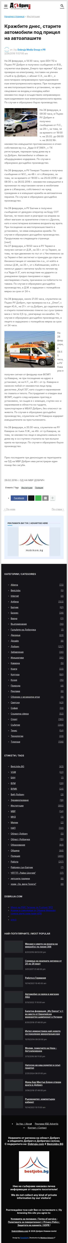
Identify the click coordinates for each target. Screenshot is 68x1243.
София (37, 708)
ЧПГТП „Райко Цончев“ (37, 872)
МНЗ (37, 816)
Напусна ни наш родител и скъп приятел (42, 1066)
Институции (33, 16)
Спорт (37, 719)
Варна (37, 618)
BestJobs (37, 590)
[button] (5, 6)
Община (37, 850)
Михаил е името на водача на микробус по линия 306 (41, 945)
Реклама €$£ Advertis (46, 1123)
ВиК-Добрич (37, 794)
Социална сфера (37, 713)
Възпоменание (37, 624)
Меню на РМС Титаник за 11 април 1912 (32, 907)
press (14, 919)
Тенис (37, 730)
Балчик (37, 607)
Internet (37, 596)
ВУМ (37, 783)
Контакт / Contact (37, 1127)
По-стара (57, 509)
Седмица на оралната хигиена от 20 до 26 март (43, 962)
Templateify (24, 1238)
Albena (37, 584)
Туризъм (37, 741)
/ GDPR (34, 1225)
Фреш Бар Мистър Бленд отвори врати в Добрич (43, 1083)
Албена (37, 601)
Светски (37, 702)
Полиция (39, 487)
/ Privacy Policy (33, 1222)
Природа (37, 685)
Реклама (37, 691)
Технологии (37, 736)
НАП (37, 828)
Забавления (37, 652)
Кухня (37, 680)
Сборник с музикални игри (37, 696)
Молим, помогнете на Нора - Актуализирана (41, 1049)
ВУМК (37, 788)
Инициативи (37, 657)
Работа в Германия (35, 977)
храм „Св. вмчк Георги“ (37, 884)
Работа (37, 861)
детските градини (37, 878)
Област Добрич (37, 833)
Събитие (37, 725)
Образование (37, 844)
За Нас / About (24, 1123)
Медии (37, 822)
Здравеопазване (37, 800)
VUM (37, 772)
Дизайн (37, 640)
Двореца (37, 635)
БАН (37, 777)
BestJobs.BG (37, 766)
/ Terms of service (34, 1218)
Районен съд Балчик (37, 867)
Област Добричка (37, 839)
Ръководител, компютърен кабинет (40, 1100)
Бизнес (37, 612)
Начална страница (14, 16)
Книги (37, 668)
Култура (37, 674)
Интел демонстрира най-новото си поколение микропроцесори (43, 1032)
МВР (37, 811)
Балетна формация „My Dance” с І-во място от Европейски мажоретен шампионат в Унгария (44, 1014)
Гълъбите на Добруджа (37, 629)
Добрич (37, 646)
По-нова (10, 509)
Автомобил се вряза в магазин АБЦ (42, 995)
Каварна (37, 663)
